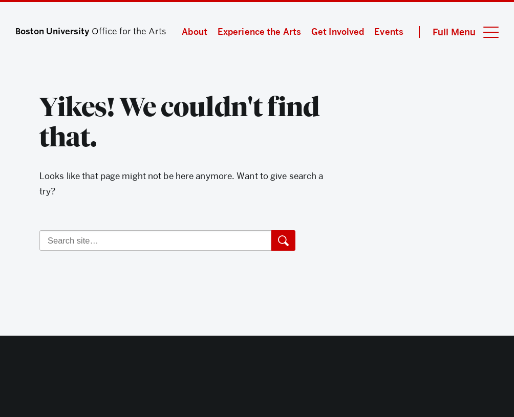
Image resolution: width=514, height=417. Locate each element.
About (194, 31)
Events (388, 31)
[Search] (155, 240)
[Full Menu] (459, 32)
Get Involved (337, 31)
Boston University (257, 379)
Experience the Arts (259, 31)
